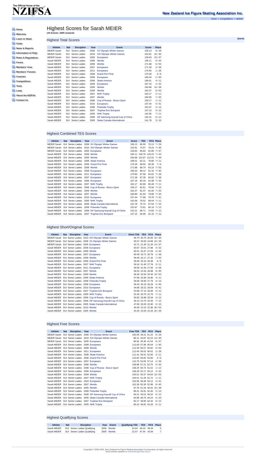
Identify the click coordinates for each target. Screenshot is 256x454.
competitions (226, 18)
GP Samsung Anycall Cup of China (114, 117)
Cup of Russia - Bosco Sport (111, 100)
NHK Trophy (103, 94)
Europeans (102, 57)
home (214, 18)
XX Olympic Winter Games (110, 50)
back (240, 38)
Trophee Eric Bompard (108, 110)
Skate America (104, 80)
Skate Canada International (111, 120)
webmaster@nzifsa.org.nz (139, 452)
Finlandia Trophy (105, 107)
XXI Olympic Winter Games (111, 54)
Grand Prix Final (105, 74)
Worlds (100, 60)
